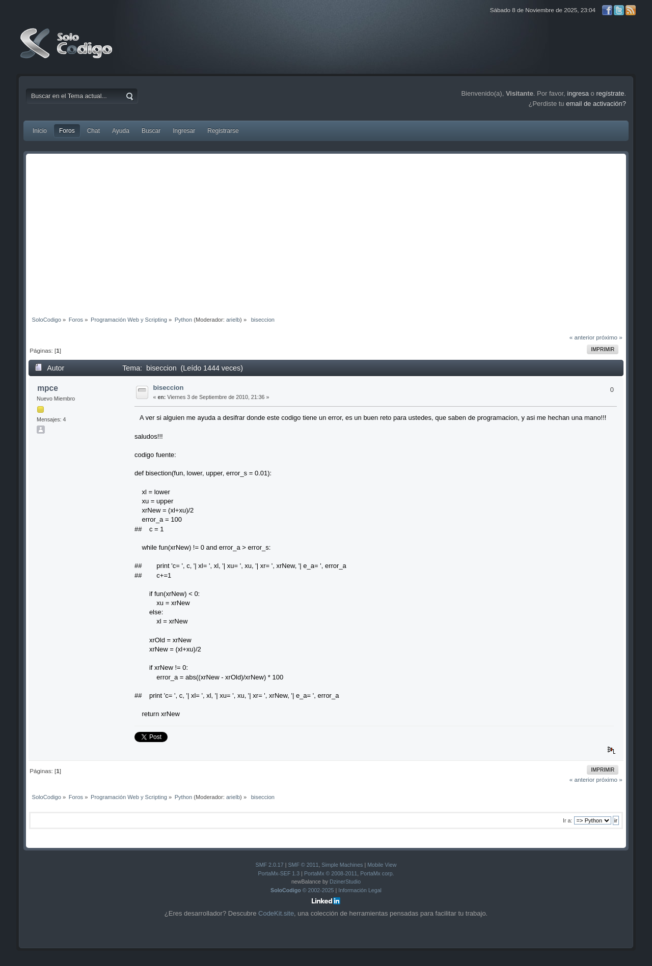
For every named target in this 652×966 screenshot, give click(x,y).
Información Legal (360, 890)
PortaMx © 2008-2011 (330, 873)
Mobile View (381, 865)
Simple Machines (342, 865)
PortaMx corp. (377, 873)
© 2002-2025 (302, 890)
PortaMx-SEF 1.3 (279, 873)
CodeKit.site (276, 913)
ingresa (578, 93)
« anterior (581, 337)
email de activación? (596, 103)
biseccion (168, 387)
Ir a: (567, 820)
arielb (233, 320)
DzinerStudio (345, 881)
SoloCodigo (67, 51)
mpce (47, 388)
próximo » (609, 337)
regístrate (610, 93)
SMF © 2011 (303, 865)
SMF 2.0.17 (270, 865)
